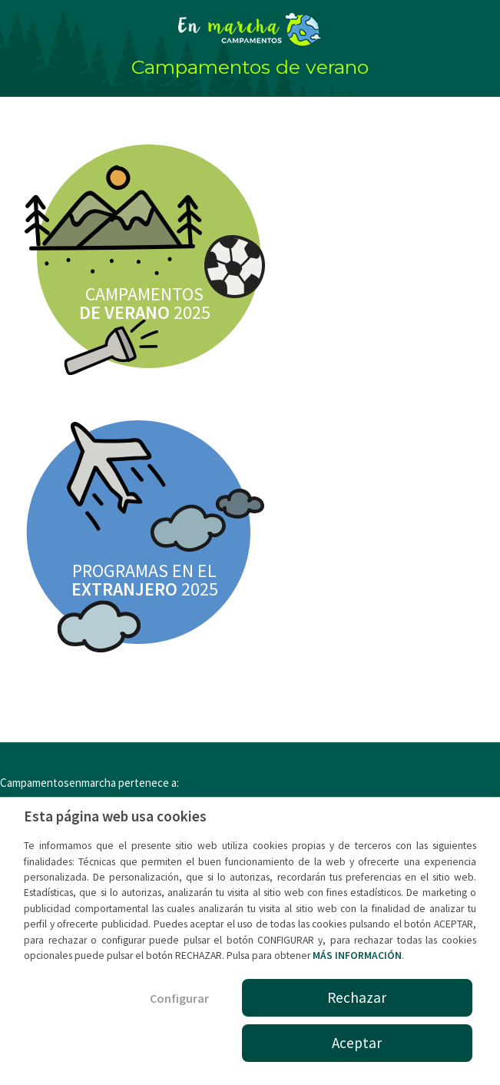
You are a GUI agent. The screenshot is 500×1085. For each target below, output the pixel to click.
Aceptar (357, 1043)
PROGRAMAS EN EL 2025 (144, 580)
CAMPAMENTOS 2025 (144, 303)
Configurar (179, 998)
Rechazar (356, 997)
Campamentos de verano (250, 66)
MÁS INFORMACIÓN (357, 955)
